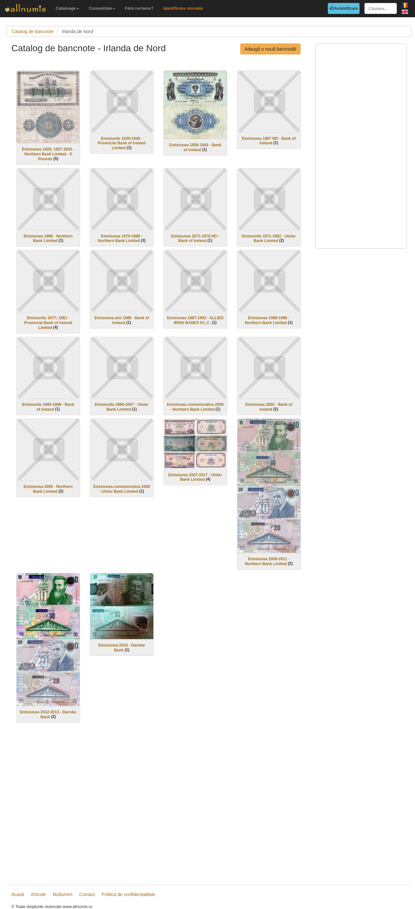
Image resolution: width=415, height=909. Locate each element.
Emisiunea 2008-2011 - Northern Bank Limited (267, 561)
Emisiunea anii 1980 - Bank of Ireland (121, 320)
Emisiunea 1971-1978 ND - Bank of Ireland (195, 238)
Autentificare (343, 8)
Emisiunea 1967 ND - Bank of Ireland (268, 140)
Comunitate (102, 8)
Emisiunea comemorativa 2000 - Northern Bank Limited (195, 407)
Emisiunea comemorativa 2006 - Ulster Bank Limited (121, 489)
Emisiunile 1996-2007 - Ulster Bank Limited (121, 407)
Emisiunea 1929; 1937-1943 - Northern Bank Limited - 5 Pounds (48, 154)
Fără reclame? (139, 8)
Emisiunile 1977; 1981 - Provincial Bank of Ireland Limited (48, 323)
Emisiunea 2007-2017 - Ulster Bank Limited (195, 477)
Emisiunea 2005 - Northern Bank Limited (48, 489)
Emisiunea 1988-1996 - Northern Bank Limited (267, 320)
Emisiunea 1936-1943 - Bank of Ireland (195, 147)
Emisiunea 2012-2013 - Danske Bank (48, 714)
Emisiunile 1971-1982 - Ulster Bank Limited (268, 238)
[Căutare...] (380, 8)
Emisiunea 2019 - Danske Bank (122, 647)
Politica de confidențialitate (129, 894)
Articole (38, 894)
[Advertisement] (158, 805)
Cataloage (67, 8)
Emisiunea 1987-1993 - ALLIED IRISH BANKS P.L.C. (195, 320)
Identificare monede (183, 8)
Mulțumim (63, 894)
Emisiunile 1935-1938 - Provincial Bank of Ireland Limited (122, 143)
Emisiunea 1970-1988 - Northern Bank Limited (120, 238)
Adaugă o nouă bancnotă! (270, 49)
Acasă (17, 894)
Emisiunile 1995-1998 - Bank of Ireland (48, 407)
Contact (87, 894)
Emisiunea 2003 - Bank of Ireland (268, 407)
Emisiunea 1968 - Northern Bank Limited (48, 238)
